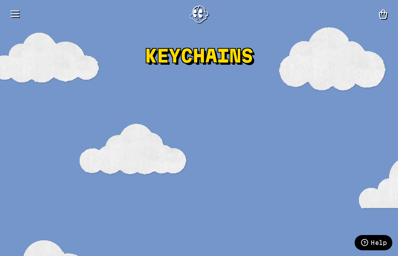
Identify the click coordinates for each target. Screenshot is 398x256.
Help (373, 242)
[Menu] (14, 14)
